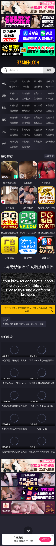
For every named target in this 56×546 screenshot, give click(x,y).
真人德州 (26, 81)
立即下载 (45, 539)
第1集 (5, 319)
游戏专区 (50, 81)
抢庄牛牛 (50, 86)
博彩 (3, 83)
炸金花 (26, 86)
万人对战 (38, 81)
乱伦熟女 (38, 110)
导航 (3, 143)
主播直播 (38, 98)
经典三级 (26, 110)
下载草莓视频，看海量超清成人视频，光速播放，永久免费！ (28, 309)
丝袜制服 (26, 98)
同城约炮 (14, 141)
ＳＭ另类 (50, 98)
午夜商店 (26, 141)
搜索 (49, 70)
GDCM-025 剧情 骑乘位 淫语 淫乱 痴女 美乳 (23, 324)
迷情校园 (14, 134)
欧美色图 (38, 117)
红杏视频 (14, 146)
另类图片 (50, 122)
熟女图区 (38, 122)
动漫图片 (50, 117)
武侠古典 (50, 129)
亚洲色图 (26, 117)
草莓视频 (38, 141)
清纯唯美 (26, 122)
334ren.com (28, 63)
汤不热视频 (50, 141)
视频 (3, 95)
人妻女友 (38, 129)
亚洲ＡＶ (14, 93)
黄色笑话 (38, 134)
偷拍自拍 (26, 105)
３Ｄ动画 (50, 93)
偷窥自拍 (14, 117)
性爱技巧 (50, 134)
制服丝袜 (14, 110)
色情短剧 (26, 146)
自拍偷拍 (26, 93)
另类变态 (50, 110)
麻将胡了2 (14, 86)
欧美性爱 (50, 105)
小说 (3, 131)
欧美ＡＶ (38, 93)
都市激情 (14, 129)
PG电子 (13, 81)
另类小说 (26, 134)
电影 (3, 107)
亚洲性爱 (14, 105)
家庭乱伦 (26, 129)
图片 (3, 119)
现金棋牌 (38, 86)
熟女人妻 (14, 98)
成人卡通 (38, 105)
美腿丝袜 (14, 122)
